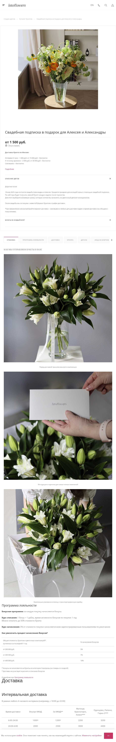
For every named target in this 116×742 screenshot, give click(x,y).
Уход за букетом (102, 240)
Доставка (55, 240)
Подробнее (9, 169)
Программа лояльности (33, 240)
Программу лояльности (23, 677)
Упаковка (11, 240)
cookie (19, 735)
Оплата (70, 240)
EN (92, 5)
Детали (84, 240)
